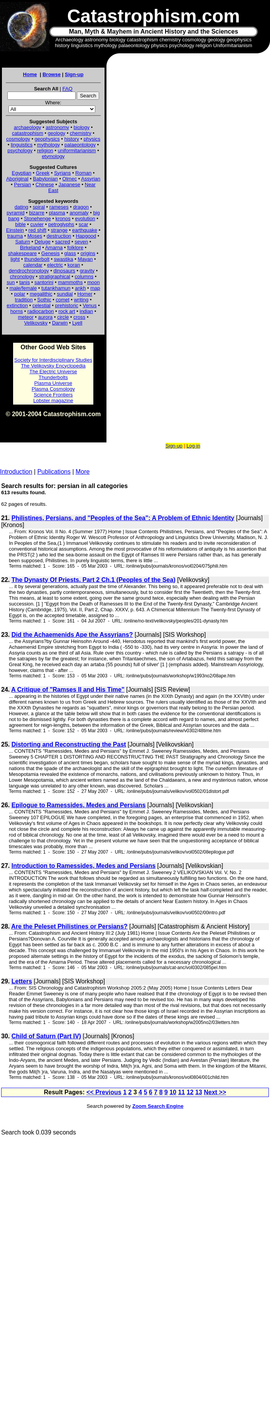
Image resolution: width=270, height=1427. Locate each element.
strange (59, 230)
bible (20, 224)
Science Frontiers (53, 395)
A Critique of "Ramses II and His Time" (67, 689)
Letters (22, 981)
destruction (59, 236)
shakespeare (22, 253)
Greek (42, 173)
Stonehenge (37, 218)
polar (19, 294)
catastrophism (27, 133)
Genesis (50, 253)
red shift (37, 230)
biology (81, 127)
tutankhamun (55, 288)
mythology (48, 145)
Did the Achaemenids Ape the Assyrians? (72, 634)
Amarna (54, 247)
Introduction (16, 471)
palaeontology (80, 145)
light (15, 259)
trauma (15, 236)
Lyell (77, 323)
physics (92, 139)
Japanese (69, 184)
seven (81, 242)
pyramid (15, 213)
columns (84, 276)
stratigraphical (54, 276)
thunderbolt (36, 259)
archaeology (27, 127)
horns (16, 311)
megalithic (41, 294)
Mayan (85, 259)
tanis (24, 282)
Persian (22, 184)
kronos (63, 218)
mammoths (70, 282)
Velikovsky (36, 323)
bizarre (36, 213)
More (82, 471)
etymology (53, 156)
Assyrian (90, 179)
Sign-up (74, 74)
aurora (45, 317)
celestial (41, 305)
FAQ (67, 89)
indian (86, 311)
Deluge (43, 242)
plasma (57, 213)
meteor (26, 317)
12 (190, 1092)
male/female (23, 288)
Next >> (215, 1092)
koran (74, 265)
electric (55, 265)
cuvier (37, 224)
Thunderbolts (53, 377)
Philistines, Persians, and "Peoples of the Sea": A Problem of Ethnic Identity (123, 518)
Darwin (60, 323)
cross (79, 317)
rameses (59, 207)
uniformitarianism (77, 150)
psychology (19, 150)
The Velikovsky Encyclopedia (53, 366)
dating (21, 207)
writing (81, 300)
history (71, 139)
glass (70, 253)
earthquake (84, 230)
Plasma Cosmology (53, 389)
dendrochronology (29, 271)
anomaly (78, 213)
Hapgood (86, 236)
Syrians (62, 173)
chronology (22, 276)
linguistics (21, 145)
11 (181, 1092)
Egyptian (22, 173)
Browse (51, 74)
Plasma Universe (53, 383)
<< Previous (104, 1092)
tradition (24, 300)
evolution (85, 218)
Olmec (69, 179)
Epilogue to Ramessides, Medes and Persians (79, 805)
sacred (62, 242)
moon (93, 282)
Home (30, 74)
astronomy (57, 127)
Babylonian (45, 179)
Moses (34, 236)
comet (62, 300)
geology (57, 133)
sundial (65, 294)
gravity (87, 271)
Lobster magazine (53, 400)
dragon (81, 207)
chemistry (80, 133)
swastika (63, 259)
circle (63, 317)
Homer (84, 294)
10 (172, 1092)
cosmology (18, 139)
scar (83, 224)
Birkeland (30, 247)
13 (198, 1092)
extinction (17, 305)
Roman (83, 173)
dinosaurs (64, 271)
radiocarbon (40, 311)
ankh (80, 288)
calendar (32, 265)
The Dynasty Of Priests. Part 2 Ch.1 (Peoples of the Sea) (94, 580)
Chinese (44, 184)
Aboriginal (17, 179)
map (95, 288)
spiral (39, 207)
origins (88, 253)
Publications (54, 471)
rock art (66, 311)
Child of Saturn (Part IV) (46, 1036)
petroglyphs (61, 224)
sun (11, 282)
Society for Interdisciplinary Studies (53, 360)
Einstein (15, 230)
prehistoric (66, 305)
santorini (43, 282)
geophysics (47, 139)
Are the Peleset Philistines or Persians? (69, 926)
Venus (89, 305)
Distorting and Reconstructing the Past (69, 744)
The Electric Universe (53, 371)
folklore (75, 247)
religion (45, 150)
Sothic (44, 300)
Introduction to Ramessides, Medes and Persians (83, 865)
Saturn (22, 242)
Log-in (193, 446)
